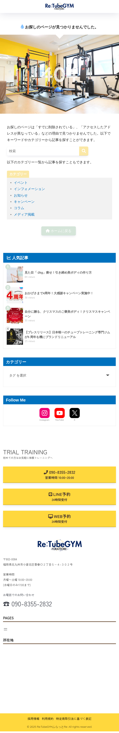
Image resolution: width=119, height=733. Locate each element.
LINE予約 (60, 496)
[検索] (83, 151)
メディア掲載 (24, 214)
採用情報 (33, 718)
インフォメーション (29, 189)
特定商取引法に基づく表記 (74, 718)
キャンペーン (24, 202)
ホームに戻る (58, 231)
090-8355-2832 (59, 474)
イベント (21, 183)
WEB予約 (59, 518)
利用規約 (48, 718)
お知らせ (21, 195)
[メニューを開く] (5, 629)
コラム (19, 208)
